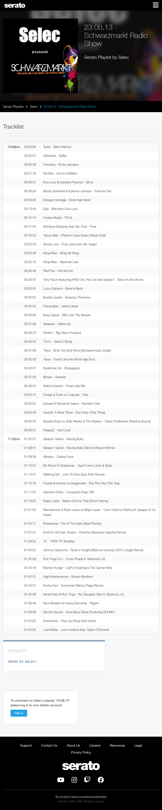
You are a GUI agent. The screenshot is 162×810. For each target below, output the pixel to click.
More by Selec (22, 661)
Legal (138, 745)
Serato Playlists (13, 106)
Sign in (19, 713)
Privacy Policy (81, 752)
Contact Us (49, 745)
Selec (34, 106)
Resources (117, 745)
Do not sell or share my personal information (81, 796)
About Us (73, 745)
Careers (95, 745)
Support (26, 745)
